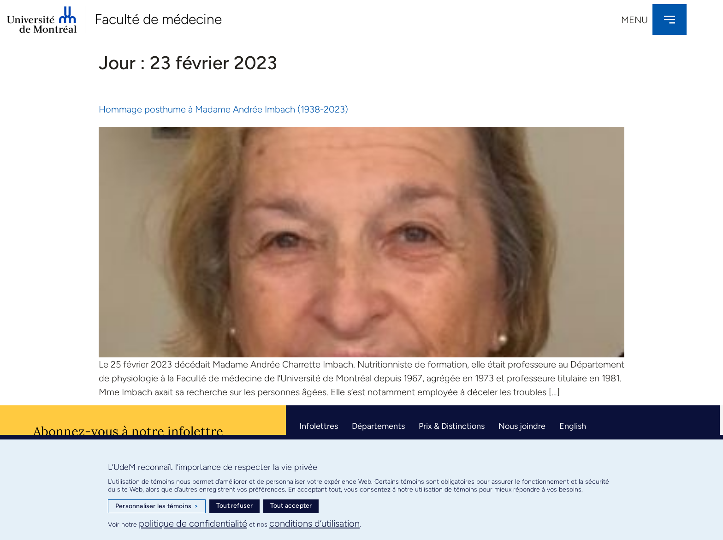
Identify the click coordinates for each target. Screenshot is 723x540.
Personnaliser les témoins (156, 506)
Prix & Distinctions (452, 426)
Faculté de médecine (158, 19)
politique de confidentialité (193, 523)
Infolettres (318, 426)
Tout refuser (234, 506)
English (572, 426)
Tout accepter (291, 506)
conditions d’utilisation (314, 523)
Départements (378, 426)
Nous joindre (521, 426)
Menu (634, 19)
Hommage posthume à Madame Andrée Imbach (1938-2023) (223, 109)
